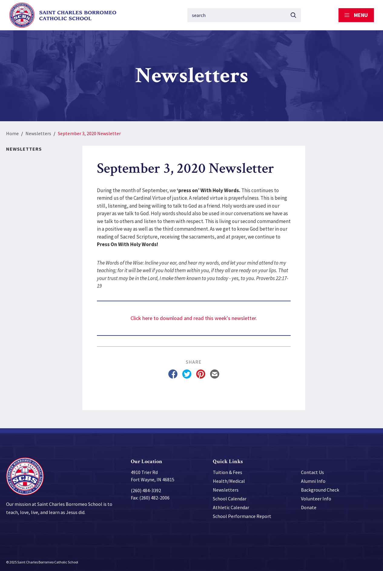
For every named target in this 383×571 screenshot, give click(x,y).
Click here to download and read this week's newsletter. (193, 318)
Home (12, 133)
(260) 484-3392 (146, 490)
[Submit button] (293, 15)
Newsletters (38, 133)
